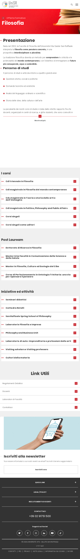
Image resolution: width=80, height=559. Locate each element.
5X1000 (70, 551)
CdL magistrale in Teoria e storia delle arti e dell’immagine (31, 198)
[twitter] (19, 533)
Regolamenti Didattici (13, 383)
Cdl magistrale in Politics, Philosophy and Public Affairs (37, 208)
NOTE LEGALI (38, 551)
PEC (20, 551)
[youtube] (52, 533)
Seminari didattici (16, 299)
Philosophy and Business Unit (22, 332)
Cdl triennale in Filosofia (19, 181)
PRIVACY (27, 551)
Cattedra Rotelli (15, 308)
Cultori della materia (18, 357)
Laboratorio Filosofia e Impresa (23, 324)
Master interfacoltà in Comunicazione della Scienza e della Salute (36, 257)
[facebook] (28, 533)
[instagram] (36, 533)
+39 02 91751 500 (40, 516)
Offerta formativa (16, 18)
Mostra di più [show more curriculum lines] (40, 120)
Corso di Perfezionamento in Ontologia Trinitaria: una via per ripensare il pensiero (38, 275)
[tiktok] (60, 533)
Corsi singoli (13, 216)
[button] (70, 5)
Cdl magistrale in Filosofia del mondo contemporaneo (36, 189)
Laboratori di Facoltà (12, 399)
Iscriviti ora (41, 469)
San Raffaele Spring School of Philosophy (28, 316)
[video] (40, 145)
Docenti (6, 391)
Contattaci (8, 407)
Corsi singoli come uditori (20, 224)
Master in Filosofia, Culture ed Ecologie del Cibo (32, 266)
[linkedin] (44, 533)
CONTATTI (12, 551)
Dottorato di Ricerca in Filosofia (23, 247)
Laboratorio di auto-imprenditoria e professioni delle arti (38, 341)
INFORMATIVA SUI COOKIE (55, 551)
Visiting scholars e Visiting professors (27, 349)
